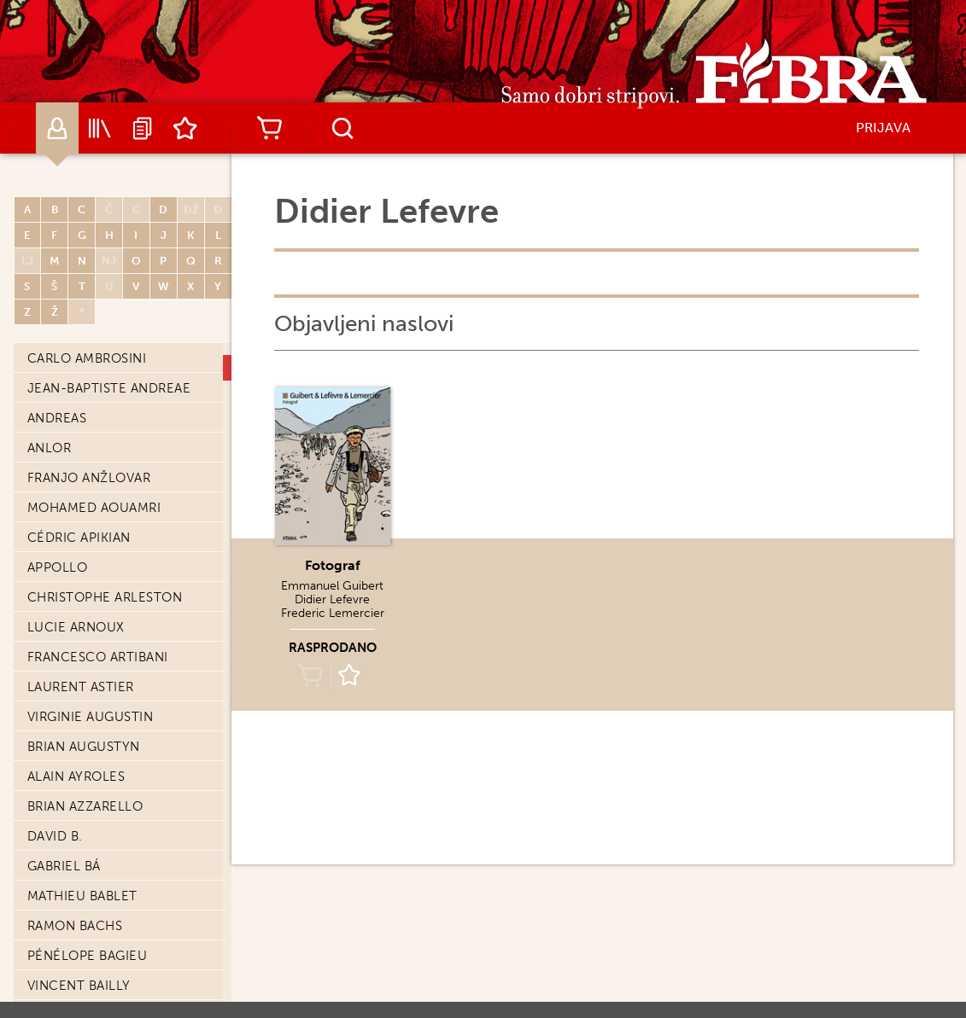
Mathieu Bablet (82, 896)
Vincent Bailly (79, 985)
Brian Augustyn (83, 746)
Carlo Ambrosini (87, 358)
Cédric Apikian (79, 537)
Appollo (57, 567)
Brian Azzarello (85, 806)
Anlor (49, 448)
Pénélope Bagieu (87, 955)
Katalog (100, 128)
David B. (55, 836)
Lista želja (185, 128)
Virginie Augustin (90, 716)
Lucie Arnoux (76, 627)
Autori (57, 128)
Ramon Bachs (75, 926)
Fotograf (332, 565)
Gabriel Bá (64, 866)
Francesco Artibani (97, 657)
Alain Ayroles (76, 776)
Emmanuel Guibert (332, 586)
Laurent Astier (80, 687)
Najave (142, 128)
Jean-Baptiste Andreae (109, 388)
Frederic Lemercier (332, 613)
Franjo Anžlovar (89, 478)
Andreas (57, 418)
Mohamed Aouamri (94, 507)
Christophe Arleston (105, 597)
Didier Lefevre (332, 599)
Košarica (270, 128)
